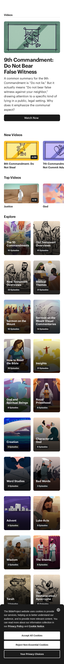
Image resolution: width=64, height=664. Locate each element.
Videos (8, 15)
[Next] (57, 135)
